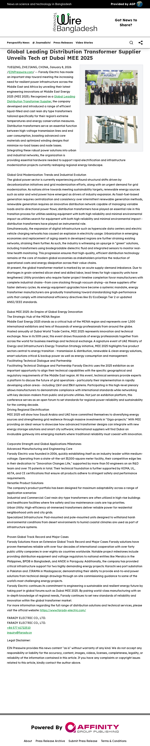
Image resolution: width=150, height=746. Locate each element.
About (28, 741)
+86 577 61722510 (19, 627)
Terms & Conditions (113, 741)
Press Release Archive (50, 741)
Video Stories (84, 42)
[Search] (131, 43)
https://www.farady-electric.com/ (63, 610)
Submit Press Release (83, 741)
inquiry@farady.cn (19, 632)
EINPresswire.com (21, 72)
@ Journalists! (41, 42)
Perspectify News (18, 42)
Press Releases (63, 42)
